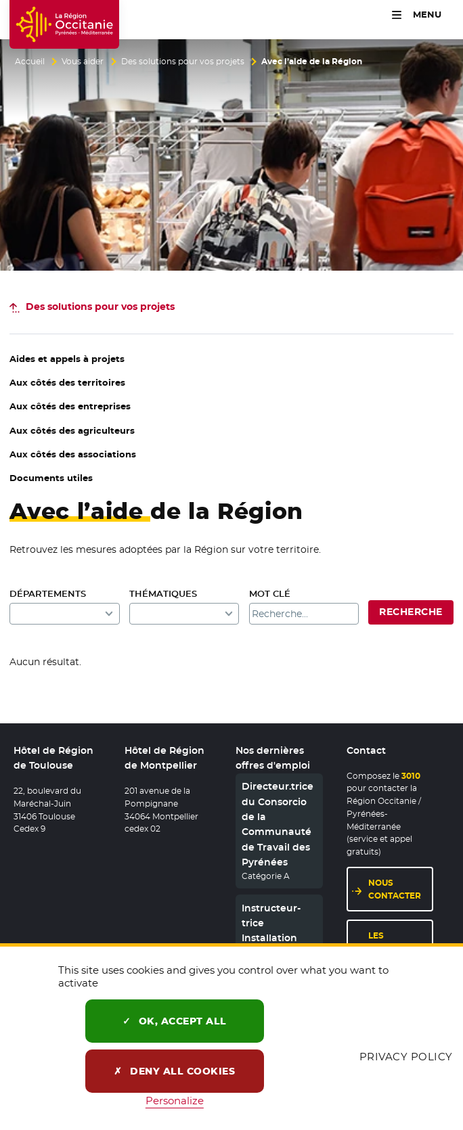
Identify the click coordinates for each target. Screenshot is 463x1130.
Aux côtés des (67, 383)
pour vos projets (100, 306)
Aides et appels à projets (67, 359)
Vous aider (83, 61)
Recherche (410, 611)
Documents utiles (51, 478)
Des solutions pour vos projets (182, 61)
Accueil (30, 61)
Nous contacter (394, 889)
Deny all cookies (174, 1071)
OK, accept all (175, 1021)
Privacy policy (406, 1056)
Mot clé (269, 594)
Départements (47, 594)
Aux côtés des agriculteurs (72, 431)
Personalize (175, 1100)
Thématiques (163, 594)
